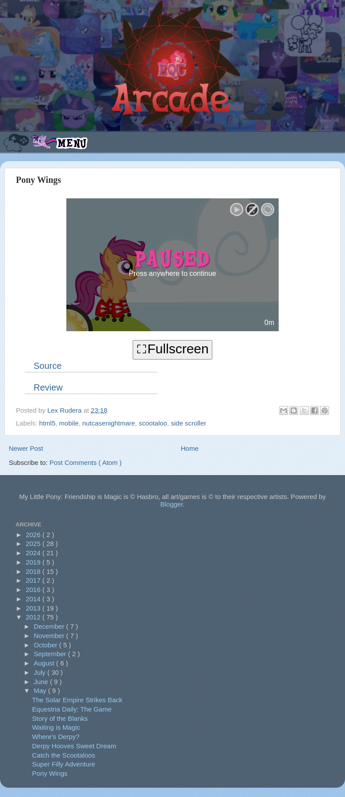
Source (47, 366)
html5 (47, 423)
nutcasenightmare (108, 423)
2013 (34, 608)
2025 (34, 543)
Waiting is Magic (56, 727)
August (45, 663)
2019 (34, 562)
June (42, 681)
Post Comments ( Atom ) (86, 462)
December (50, 626)
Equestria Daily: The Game (72, 709)
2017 (34, 580)
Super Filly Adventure (64, 764)
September (51, 654)
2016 (34, 589)
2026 (34, 534)
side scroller (188, 423)
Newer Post (26, 448)
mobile (69, 423)
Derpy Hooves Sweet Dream (74, 746)
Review (48, 387)
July (40, 672)
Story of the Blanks (60, 718)
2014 (34, 599)
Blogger (171, 504)
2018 (34, 571)
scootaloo (153, 423)
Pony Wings (50, 773)
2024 (34, 553)
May (41, 690)
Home (190, 448)
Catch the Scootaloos (64, 755)
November (50, 635)
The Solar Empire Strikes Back (77, 700)
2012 (34, 617)
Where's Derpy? (56, 736)
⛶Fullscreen (172, 348)
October (46, 645)
